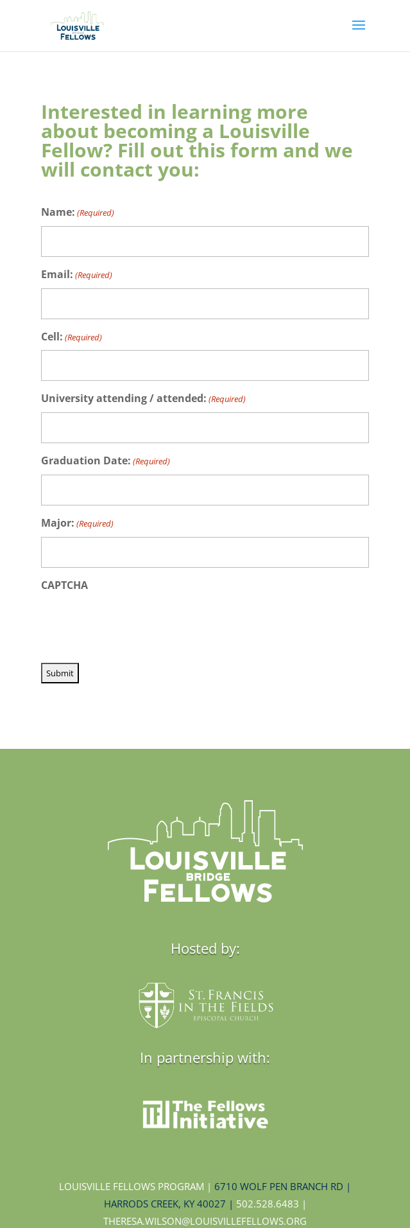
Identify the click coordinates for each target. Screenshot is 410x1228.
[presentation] (138, 624)
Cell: (71, 337)
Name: (77, 213)
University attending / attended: (143, 399)
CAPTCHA (64, 585)
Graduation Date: (105, 461)
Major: (77, 524)
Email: (76, 275)
